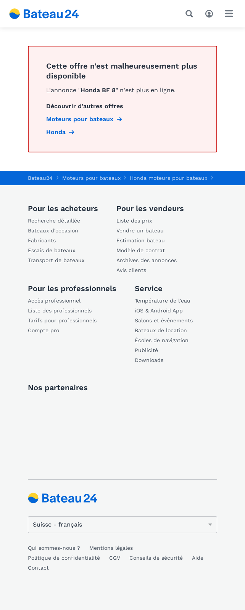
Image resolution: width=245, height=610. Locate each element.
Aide (197, 558)
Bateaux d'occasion (53, 230)
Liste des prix (134, 221)
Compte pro (43, 330)
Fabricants (42, 240)
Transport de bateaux (56, 260)
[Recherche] (191, 14)
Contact (38, 568)
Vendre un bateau (140, 230)
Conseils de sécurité (156, 558)
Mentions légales (111, 548)
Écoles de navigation (162, 340)
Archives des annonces (146, 260)
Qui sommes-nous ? (54, 548)
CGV (114, 558)
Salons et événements (164, 320)
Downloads (149, 360)
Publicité (146, 350)
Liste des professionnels (60, 310)
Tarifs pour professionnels (62, 320)
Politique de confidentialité (64, 558)
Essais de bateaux (51, 250)
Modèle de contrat (140, 250)
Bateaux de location (161, 330)
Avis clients (131, 270)
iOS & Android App (159, 310)
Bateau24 (40, 178)
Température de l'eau (162, 301)
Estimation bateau (140, 240)
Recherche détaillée (54, 221)
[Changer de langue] (122, 524)
